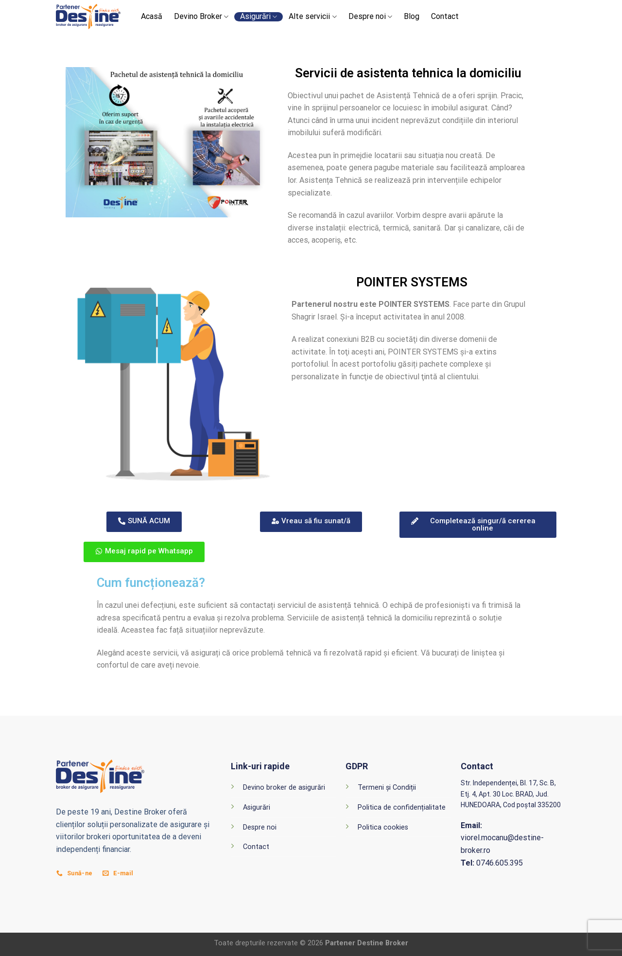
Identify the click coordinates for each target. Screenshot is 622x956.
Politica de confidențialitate (402, 807)
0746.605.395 (492, 862)
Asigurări (258, 16)
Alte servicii (312, 16)
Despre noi (370, 16)
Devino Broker (201, 16)
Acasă (151, 16)
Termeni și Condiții (387, 787)
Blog (411, 16)
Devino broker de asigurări (284, 787)
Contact (445, 16)
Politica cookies (383, 827)
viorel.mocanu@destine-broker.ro (502, 838)
